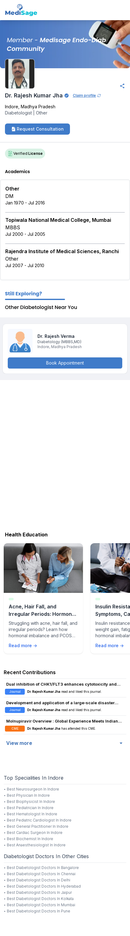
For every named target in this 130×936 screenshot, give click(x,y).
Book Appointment (65, 362)
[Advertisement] (65, 454)
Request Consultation (37, 129)
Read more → (23, 645)
